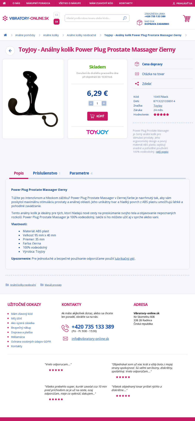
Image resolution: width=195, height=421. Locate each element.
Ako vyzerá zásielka (22, 323)
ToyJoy (157, 105)
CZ (56, 14)
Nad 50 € (157, 23)
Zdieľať (146, 83)
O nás (16, 3)
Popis (19, 173)
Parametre (80, 173)
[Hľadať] (97, 18)
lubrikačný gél (124, 258)
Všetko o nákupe (70, 3)
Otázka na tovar (153, 74)
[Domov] (6, 3)
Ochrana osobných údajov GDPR (31, 341)
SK (56, 21)
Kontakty (126, 3)
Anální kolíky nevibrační (23, 284)
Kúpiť (100, 116)
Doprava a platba (22, 332)
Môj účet (16, 318)
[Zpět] (10, 50)
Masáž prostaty (53, 284)
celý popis (162, 151)
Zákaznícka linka (157, 15)
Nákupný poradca (38, 3)
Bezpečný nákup (21, 327)
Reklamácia (18, 337)
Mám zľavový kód (101, 3)
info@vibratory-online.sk (90, 338)
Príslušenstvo (46, 173)
